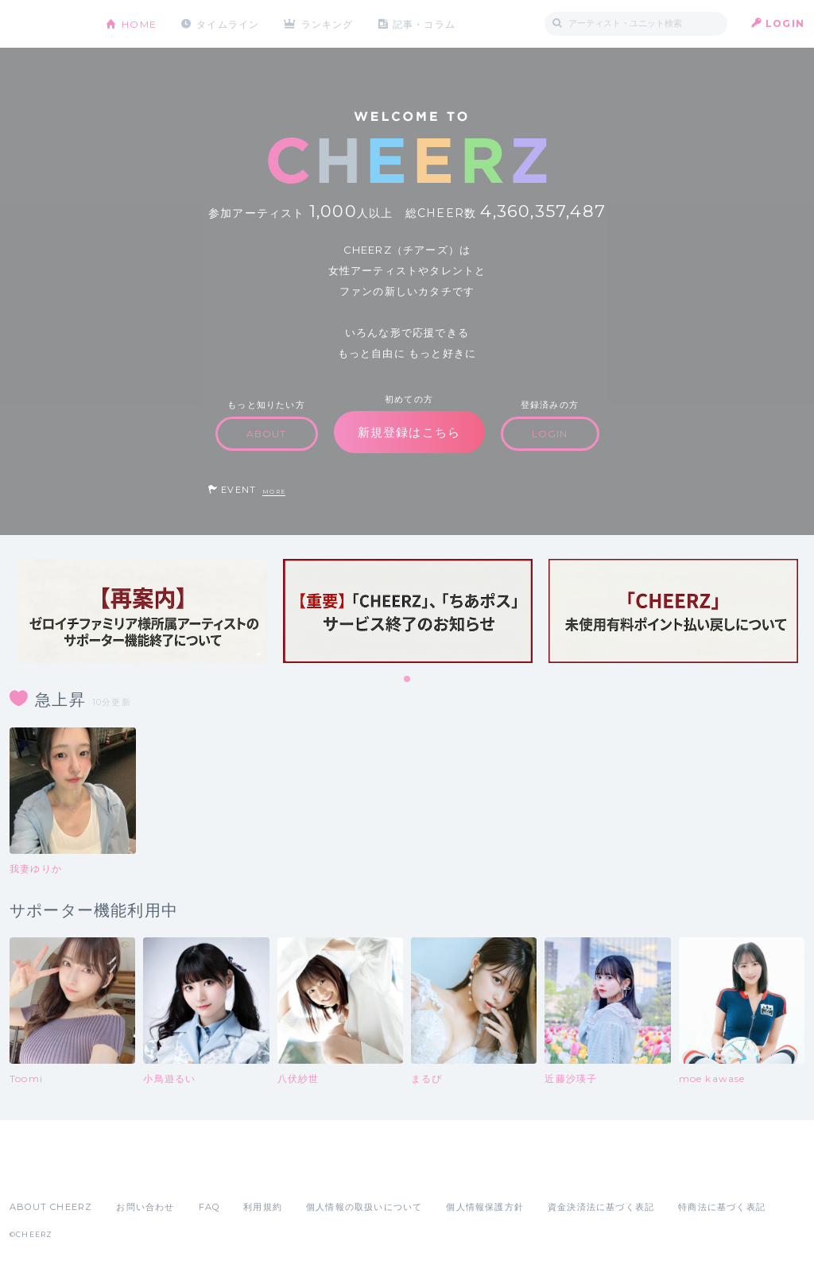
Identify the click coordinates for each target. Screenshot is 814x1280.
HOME (139, 23)
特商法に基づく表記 (722, 1206)
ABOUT (266, 434)
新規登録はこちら (409, 432)
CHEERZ (46, 24)
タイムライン (227, 23)
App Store (46, 1172)
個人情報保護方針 (485, 1206)
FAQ (209, 1206)
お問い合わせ (145, 1206)
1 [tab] (408, 680)
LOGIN (785, 23)
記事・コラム (424, 23)
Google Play (130, 1172)
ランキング (328, 23)
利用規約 (262, 1206)
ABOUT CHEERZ (51, 1206)
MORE (273, 491)
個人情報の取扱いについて (364, 1206)
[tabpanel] (142, 611)
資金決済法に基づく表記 (601, 1206)
